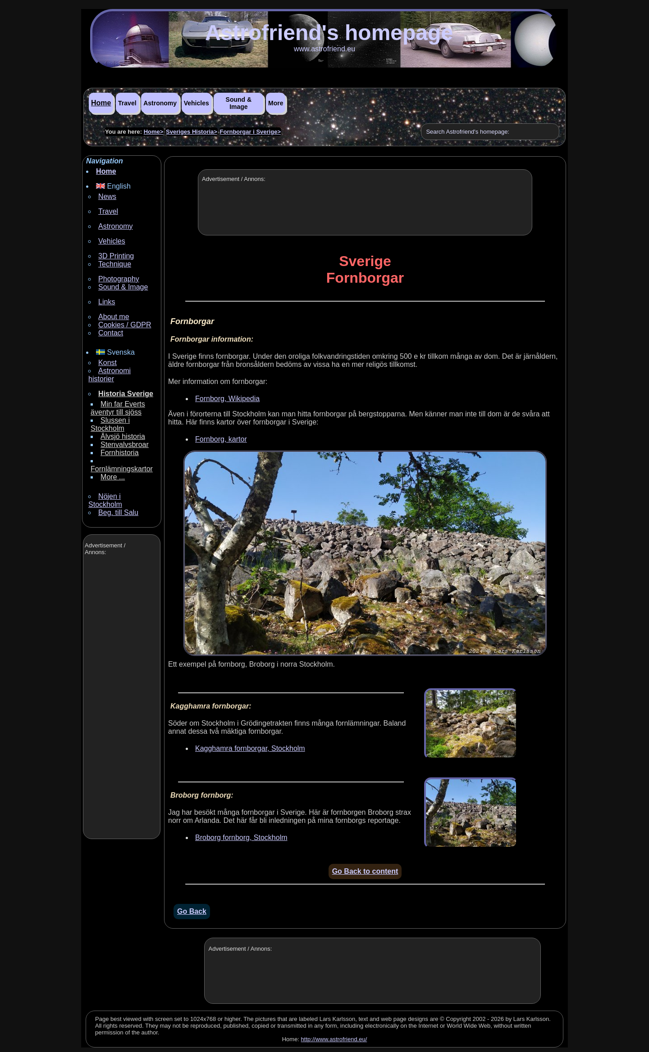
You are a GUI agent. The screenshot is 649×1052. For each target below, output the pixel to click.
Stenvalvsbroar (125, 444)
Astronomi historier (109, 375)
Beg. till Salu (118, 512)
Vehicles (196, 103)
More (275, 103)
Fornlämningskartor (122, 469)
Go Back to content (365, 871)
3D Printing (116, 256)
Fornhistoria (119, 452)
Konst (107, 362)
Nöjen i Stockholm (105, 500)
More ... (113, 477)
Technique (114, 264)
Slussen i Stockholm (110, 424)
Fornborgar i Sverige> (250, 131)
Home (101, 103)
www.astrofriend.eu (324, 49)
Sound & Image (239, 103)
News (107, 196)
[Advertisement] (121, 698)
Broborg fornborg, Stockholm (241, 837)
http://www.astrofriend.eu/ (334, 1039)
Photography (118, 279)
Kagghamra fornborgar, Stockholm (250, 748)
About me (113, 317)
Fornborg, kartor (221, 439)
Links (106, 302)
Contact (110, 333)
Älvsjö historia (123, 436)
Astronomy (160, 103)
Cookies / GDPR (124, 325)
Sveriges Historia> (191, 131)
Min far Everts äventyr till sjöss (118, 408)
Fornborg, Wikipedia (227, 398)
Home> (154, 131)
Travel (127, 103)
